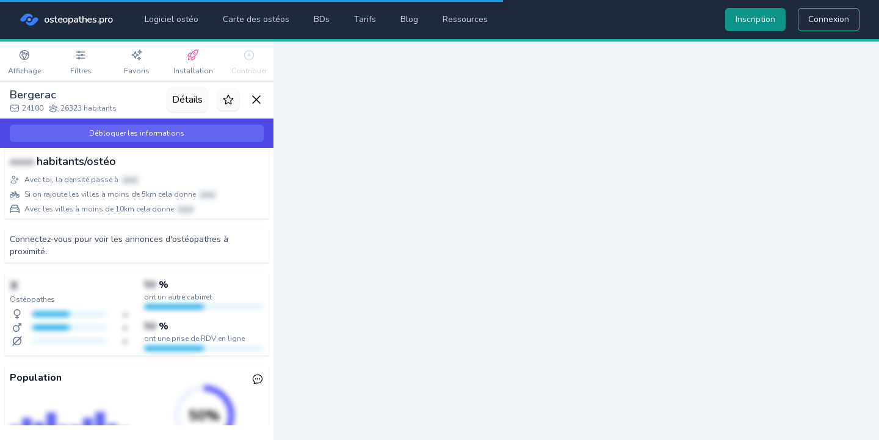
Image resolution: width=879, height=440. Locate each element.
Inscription (755, 19)
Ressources (465, 19)
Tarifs (365, 19)
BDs (322, 19)
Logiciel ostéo (171, 19)
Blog (409, 19)
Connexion (828, 19)
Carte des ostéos (256, 19)
